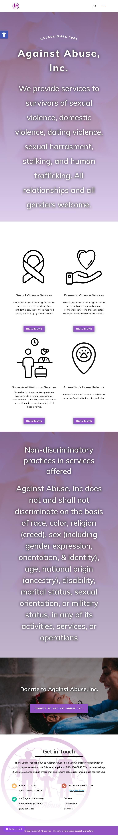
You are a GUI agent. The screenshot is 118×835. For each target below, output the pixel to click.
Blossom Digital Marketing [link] (79, 830)
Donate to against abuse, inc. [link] (59, 708)
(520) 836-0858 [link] (76, 790)
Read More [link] (34, 328)
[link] (4, 35)
